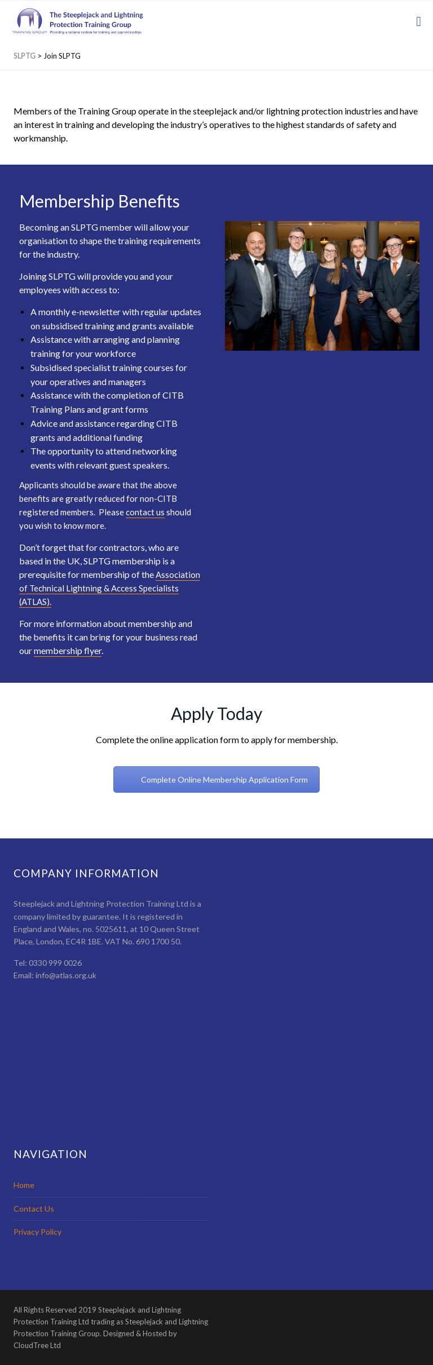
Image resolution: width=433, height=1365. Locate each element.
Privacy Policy (37, 1231)
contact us (145, 512)
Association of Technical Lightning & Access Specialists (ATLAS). (109, 588)
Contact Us (34, 1208)
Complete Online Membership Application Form (224, 779)
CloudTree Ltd (37, 1345)
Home (24, 1185)
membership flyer (67, 650)
